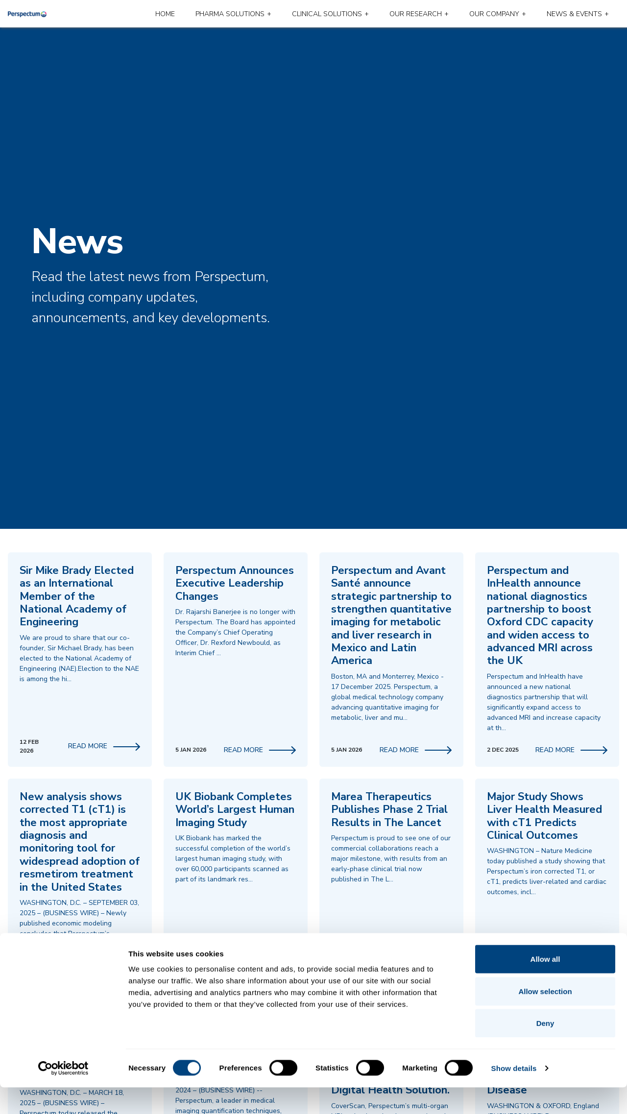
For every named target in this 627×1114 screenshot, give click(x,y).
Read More (104, 746)
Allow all (545, 985)
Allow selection (545, 1018)
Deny (545, 1049)
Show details (514, 1094)
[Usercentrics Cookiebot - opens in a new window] (63, 1095)
